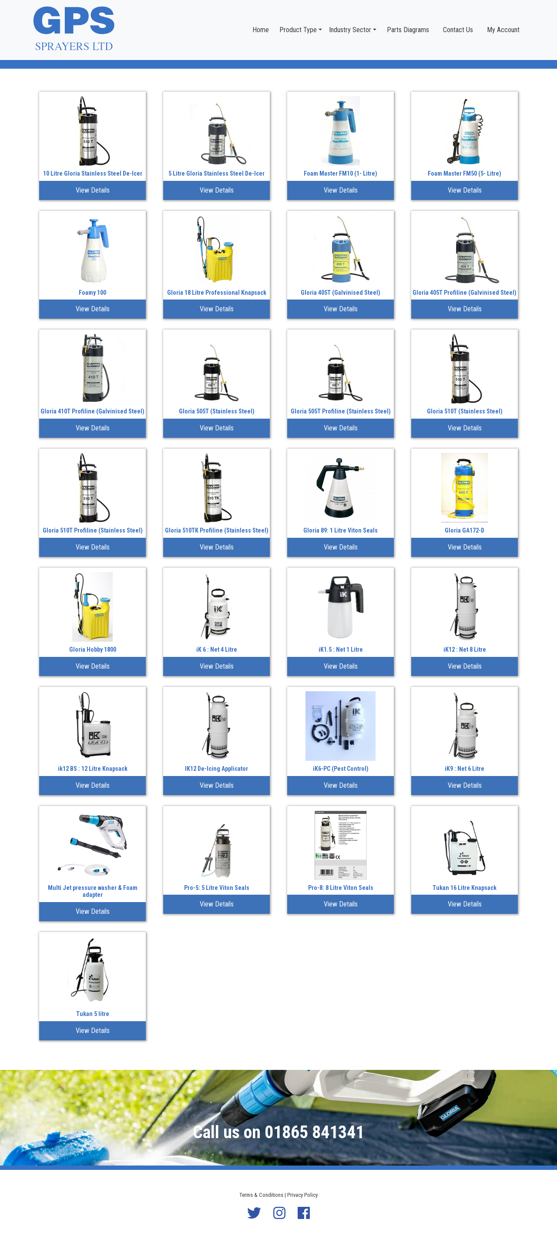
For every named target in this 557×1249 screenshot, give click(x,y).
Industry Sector (350, 30)
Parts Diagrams (408, 30)
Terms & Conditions (261, 1195)
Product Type (298, 30)
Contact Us (458, 30)
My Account (503, 30)
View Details (92, 190)
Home (260, 30)
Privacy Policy (302, 1195)
